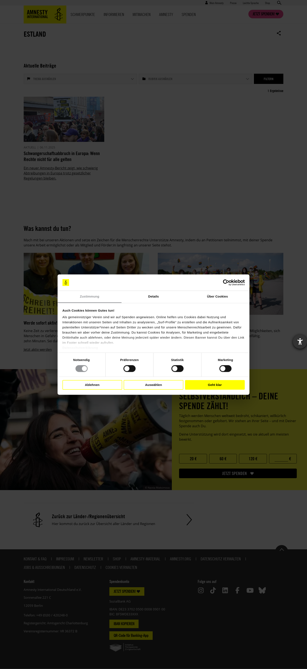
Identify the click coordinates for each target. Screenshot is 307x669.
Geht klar (215, 385)
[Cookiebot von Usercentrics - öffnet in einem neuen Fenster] (226, 282)
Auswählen (153, 385)
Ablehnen (92, 385)
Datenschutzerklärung (80, 348)
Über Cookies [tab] (217, 296)
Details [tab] (153, 296)
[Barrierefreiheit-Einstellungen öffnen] (300, 342)
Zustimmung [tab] (89, 296)
